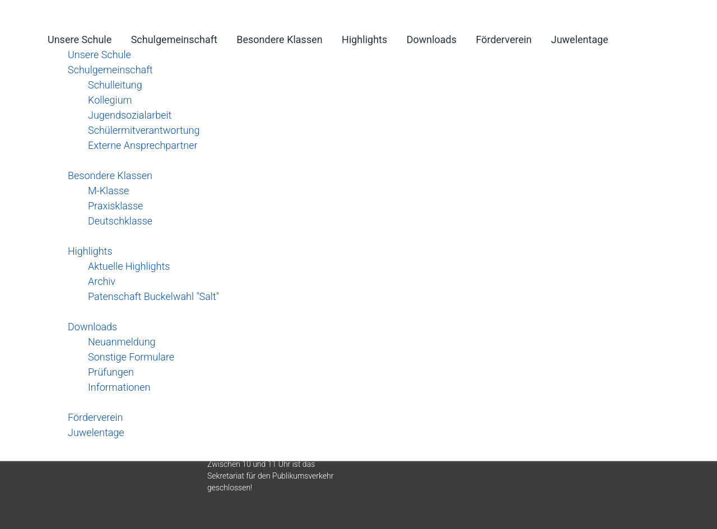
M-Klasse (108, 190)
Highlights (364, 39)
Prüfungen (111, 372)
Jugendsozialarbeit (129, 115)
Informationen (119, 387)
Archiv (101, 281)
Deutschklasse (120, 221)
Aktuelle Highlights (129, 266)
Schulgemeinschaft (174, 39)
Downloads (432, 39)
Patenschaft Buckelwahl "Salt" (153, 296)
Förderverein (504, 39)
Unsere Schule (79, 39)
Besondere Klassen (279, 39)
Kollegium (110, 100)
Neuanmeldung (122, 342)
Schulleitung (115, 85)
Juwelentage (579, 39)
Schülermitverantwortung (144, 130)
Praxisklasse (115, 206)
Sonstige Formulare (131, 357)
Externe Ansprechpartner (143, 145)
